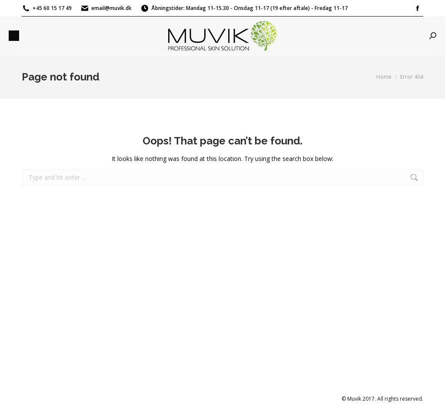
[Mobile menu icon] (14, 35)
